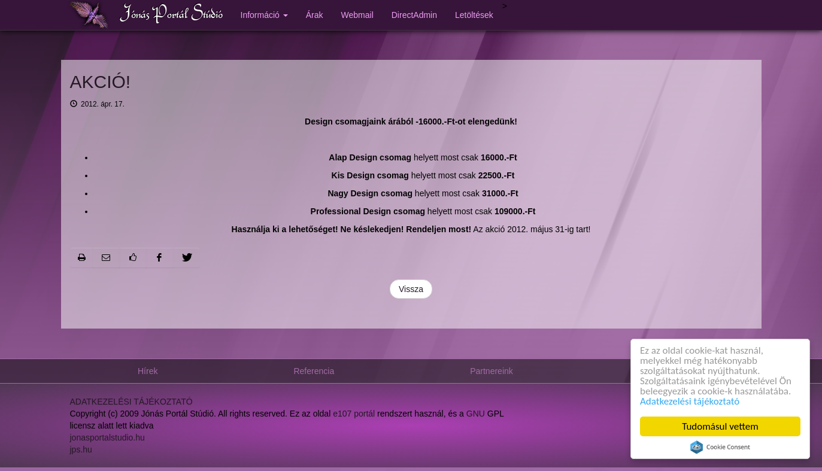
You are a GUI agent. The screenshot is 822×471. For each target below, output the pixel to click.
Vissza (411, 289)
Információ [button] (264, 15)
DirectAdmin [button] (414, 15)
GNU (475, 414)
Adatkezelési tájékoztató (689, 401)
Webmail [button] (357, 15)
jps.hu (81, 450)
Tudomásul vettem (720, 426)
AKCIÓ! (100, 82)
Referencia (313, 371)
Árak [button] (314, 15)
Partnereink (491, 371)
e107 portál (354, 414)
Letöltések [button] (474, 15)
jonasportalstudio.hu (107, 438)
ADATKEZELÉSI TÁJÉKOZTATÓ (131, 402)
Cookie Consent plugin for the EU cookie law (720, 447)
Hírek (147, 371)
